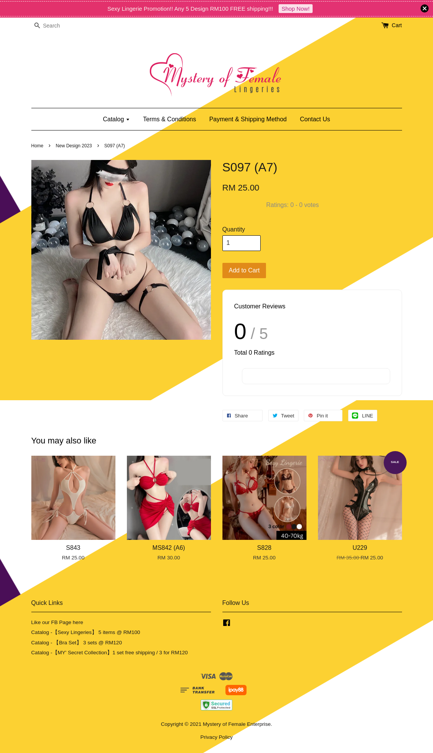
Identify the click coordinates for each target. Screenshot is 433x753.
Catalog (116, 119)
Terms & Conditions (169, 119)
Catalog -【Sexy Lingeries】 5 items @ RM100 (85, 632)
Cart (397, 25)
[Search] (54, 25)
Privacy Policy (216, 737)
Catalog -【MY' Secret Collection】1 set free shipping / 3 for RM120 (109, 652)
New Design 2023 (74, 145)
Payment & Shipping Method (248, 119)
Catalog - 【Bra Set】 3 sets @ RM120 (76, 642)
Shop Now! (296, 8)
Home (37, 145)
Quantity (233, 229)
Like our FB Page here (57, 622)
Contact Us (315, 119)
